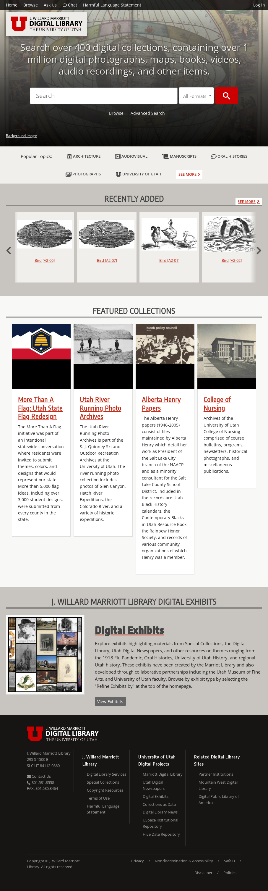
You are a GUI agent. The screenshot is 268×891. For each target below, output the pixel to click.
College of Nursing (217, 403)
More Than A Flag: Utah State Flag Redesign (40, 407)
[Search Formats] (196, 95)
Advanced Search (148, 113)
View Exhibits (110, 701)
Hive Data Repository (161, 834)
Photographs (83, 174)
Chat (70, 5)
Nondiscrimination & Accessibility (184, 860)
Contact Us (39, 776)
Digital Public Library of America (219, 799)
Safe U (229, 860)
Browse (30, 5)
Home (11, 5)
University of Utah (138, 174)
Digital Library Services (106, 774)
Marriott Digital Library (163, 774)
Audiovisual (131, 156)
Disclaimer (203, 872)
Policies (229, 872)
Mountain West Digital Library (218, 785)
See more (187, 174)
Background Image (21, 135)
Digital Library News (160, 812)
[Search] (104, 96)
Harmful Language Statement (112, 5)
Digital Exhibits (155, 796)
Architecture (83, 156)
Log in (259, 5)
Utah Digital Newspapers (154, 785)
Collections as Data (159, 804)
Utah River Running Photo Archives (100, 407)
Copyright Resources (105, 790)
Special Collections (103, 782)
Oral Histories (229, 156)
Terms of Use (98, 798)
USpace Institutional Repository (160, 823)
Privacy (137, 860)
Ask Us (50, 5)
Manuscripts (179, 156)
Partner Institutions (216, 774)
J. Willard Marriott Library (49, 753)
